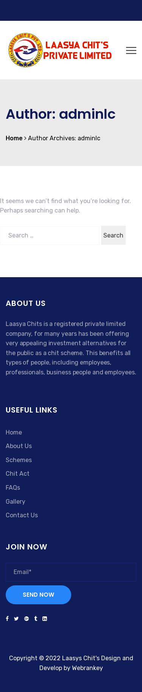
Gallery (15, 501)
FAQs (13, 487)
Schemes (19, 460)
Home (14, 432)
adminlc (89, 138)
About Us (19, 446)
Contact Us (22, 515)
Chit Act (18, 473)
